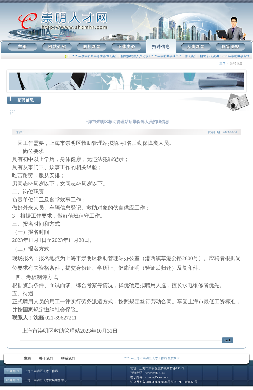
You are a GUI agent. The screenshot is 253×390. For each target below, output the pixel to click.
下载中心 (126, 46)
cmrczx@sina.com (156, 377)
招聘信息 (161, 46)
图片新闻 (92, 46)
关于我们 (46, 358)
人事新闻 (196, 46)
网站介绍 (57, 46)
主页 (22, 46)
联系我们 (68, 358)
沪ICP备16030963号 (184, 382)
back (227, 340)
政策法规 (230, 46)
